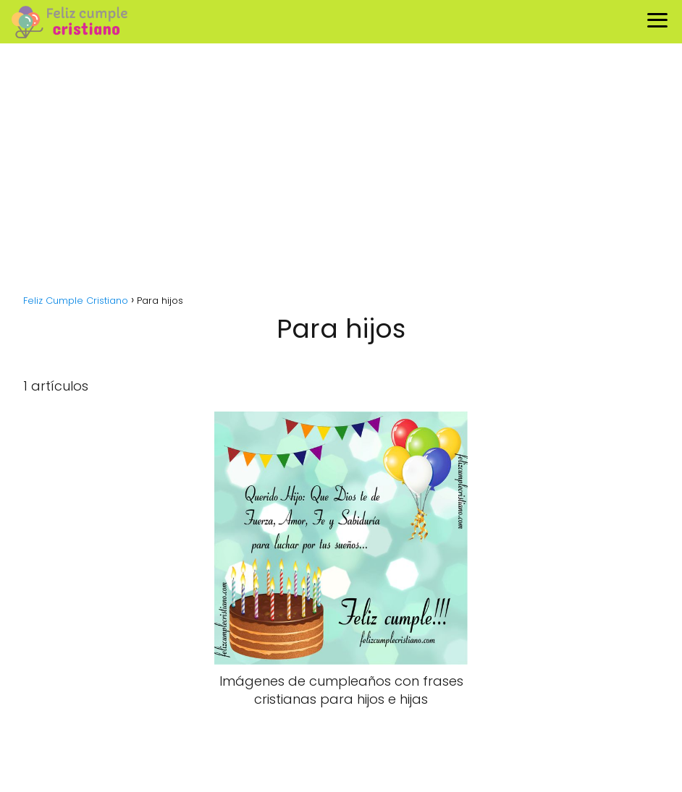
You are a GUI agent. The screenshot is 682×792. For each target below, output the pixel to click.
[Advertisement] (341, 175)
